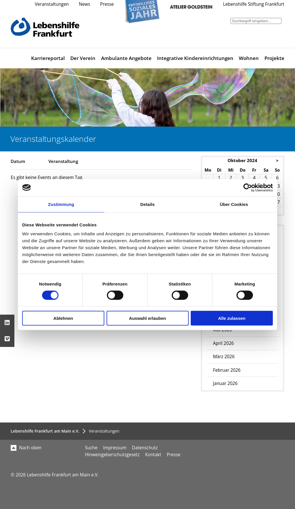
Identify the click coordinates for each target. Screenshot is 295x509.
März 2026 (224, 357)
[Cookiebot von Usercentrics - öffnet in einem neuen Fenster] (247, 187)
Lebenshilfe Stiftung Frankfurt (253, 4)
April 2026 (223, 343)
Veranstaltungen (52, 4)
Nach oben (26, 448)
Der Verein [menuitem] (82, 58)
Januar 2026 (225, 383)
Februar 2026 (227, 370)
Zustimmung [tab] (61, 204)
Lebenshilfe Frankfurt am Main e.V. (45, 431)
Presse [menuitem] (173, 455)
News (84, 4)
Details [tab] (147, 204)
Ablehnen (63, 318)
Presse (107, 4)
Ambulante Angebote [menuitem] (126, 58)
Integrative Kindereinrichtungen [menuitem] (195, 58)
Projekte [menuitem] (274, 58)
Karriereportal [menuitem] (48, 58)
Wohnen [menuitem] (249, 58)
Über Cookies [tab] (234, 204)
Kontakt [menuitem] (153, 455)
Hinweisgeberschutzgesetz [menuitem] (112, 455)
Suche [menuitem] (91, 448)
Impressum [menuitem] (114, 448)
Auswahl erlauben (147, 318)
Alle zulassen (231, 318)
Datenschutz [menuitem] (145, 448)
